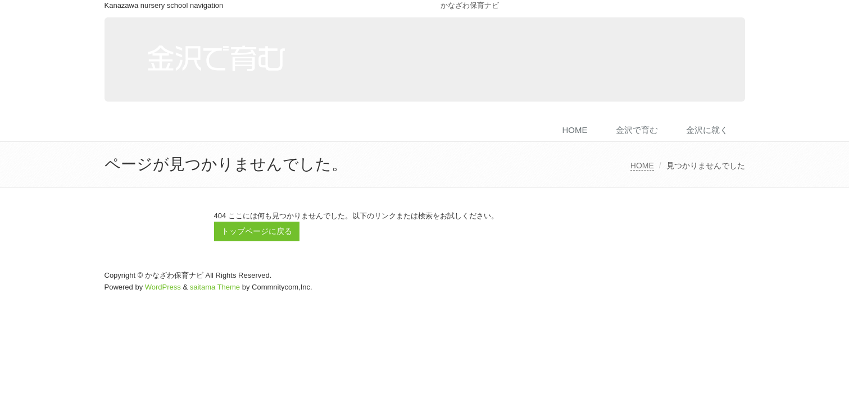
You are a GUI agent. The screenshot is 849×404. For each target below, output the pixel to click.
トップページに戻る (256, 231)
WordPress (163, 287)
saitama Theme (215, 287)
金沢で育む (637, 130)
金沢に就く (707, 130)
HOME (575, 130)
